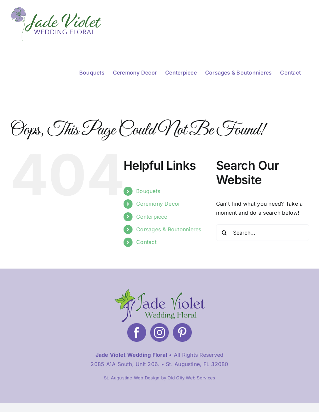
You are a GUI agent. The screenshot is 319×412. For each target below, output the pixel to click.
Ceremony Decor (158, 203)
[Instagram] (159, 332)
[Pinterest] (182, 332)
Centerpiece (151, 216)
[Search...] (262, 232)
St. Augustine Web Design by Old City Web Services (159, 377)
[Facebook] (136, 332)
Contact (146, 242)
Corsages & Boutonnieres (168, 229)
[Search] (224, 232)
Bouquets (148, 191)
